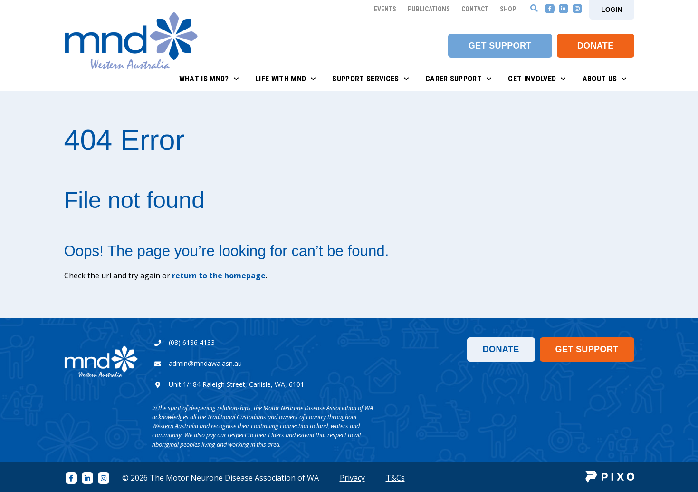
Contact (474, 9)
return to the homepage (219, 275)
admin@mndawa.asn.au (205, 363)
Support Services (370, 78)
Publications (429, 9)
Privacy (352, 477)
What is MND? (209, 78)
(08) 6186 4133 (192, 342)
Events (385, 9)
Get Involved (537, 78)
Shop (508, 9)
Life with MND (285, 78)
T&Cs (395, 477)
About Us (605, 78)
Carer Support (458, 78)
